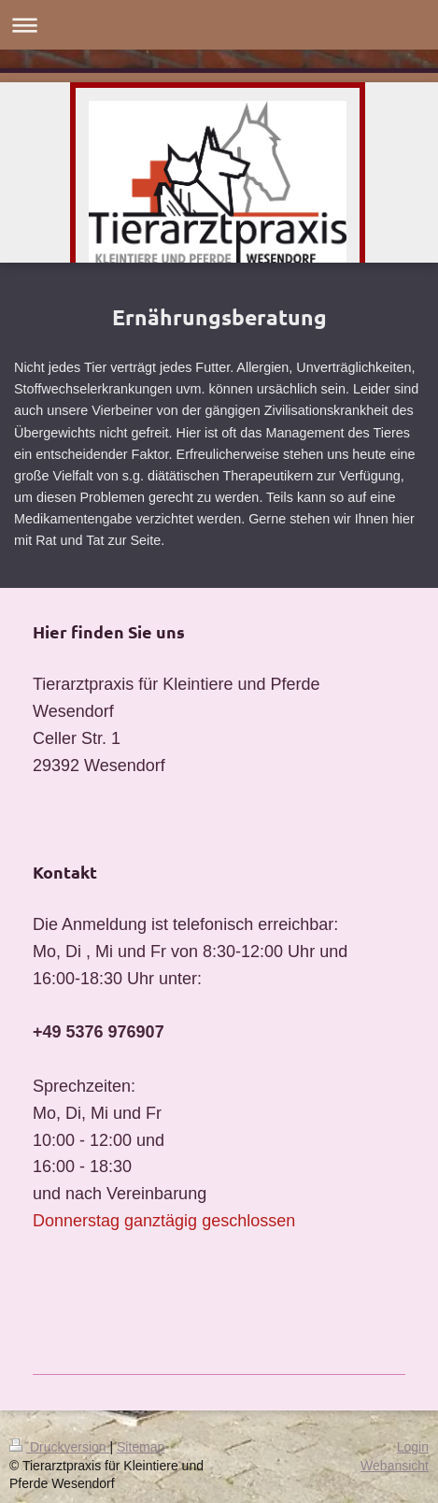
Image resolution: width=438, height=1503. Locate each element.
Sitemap (140, 1446)
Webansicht (394, 1465)
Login (413, 1446)
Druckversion (59, 1446)
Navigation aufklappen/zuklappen (219, 25)
